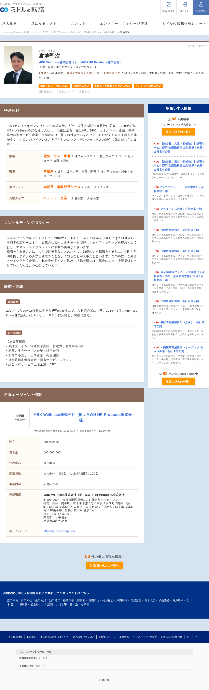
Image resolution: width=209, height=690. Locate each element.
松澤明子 (68, 600)
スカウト (78, 23)
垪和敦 (23, 604)
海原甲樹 (178, 600)
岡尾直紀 (136, 600)
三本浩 (74, 604)
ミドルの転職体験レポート (184, 23)
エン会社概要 (15, 636)
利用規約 (31, 636)
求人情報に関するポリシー (54, 636)
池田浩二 (54, 600)
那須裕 (81, 600)
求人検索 (9, 23)
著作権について (107, 636)
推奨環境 (124, 636)
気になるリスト (44, 23)
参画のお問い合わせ (171, 636)
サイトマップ (193, 636)
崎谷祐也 (108, 600)
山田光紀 (40, 600)
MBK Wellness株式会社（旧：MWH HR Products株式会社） (80, 62)
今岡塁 (85, 604)
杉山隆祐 (164, 600)
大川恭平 (61, 604)
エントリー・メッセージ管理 (124, 23)
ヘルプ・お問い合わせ (145, 636)
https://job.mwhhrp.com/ (59, 531)
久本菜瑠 (47, 604)
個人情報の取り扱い (83, 636)
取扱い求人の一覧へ (178, 131)
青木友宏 (150, 600)
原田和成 (122, 600)
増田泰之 (94, 600)
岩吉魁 (34, 604)
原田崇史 (12, 600)
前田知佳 (26, 600)
